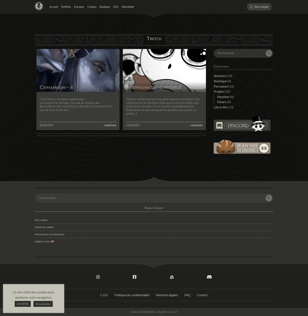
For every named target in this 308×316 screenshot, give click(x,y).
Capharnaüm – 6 (56, 87)
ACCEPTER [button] (22, 304)
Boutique (105, 6)
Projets (219, 91)
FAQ (116, 6)
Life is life (220, 107)
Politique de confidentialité (132, 295)
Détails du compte (44, 227)
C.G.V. (104, 295)
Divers (221, 102)
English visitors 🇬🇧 (44, 241)
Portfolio (66, 6)
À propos (79, 6)
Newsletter (128, 6)
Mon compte (261, 6)
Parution (223, 97)
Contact (91, 6)
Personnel (221, 86)
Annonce (220, 76)
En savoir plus (43, 304)
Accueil (54, 6)
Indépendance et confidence (154, 87)
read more (110, 125)
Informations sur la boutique (50, 234)
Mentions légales (167, 295)
